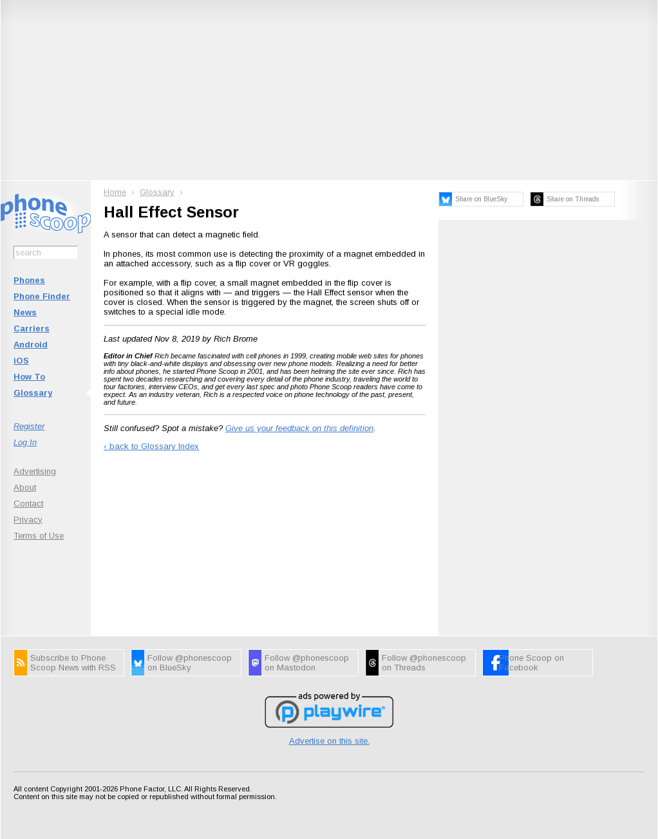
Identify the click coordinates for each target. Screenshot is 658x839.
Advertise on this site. (329, 741)
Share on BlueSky (481, 199)
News (25, 312)
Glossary (33, 393)
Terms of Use (39, 535)
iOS (21, 360)
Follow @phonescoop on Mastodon (307, 662)
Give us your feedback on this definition (299, 428)
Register (29, 426)
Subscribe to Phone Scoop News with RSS (73, 662)
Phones (29, 280)
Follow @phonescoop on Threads (424, 662)
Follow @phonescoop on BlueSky (189, 662)
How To (29, 377)
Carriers (32, 328)
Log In (25, 442)
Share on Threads (573, 199)
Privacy (28, 519)
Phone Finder (42, 296)
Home (115, 192)
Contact (28, 503)
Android (31, 344)
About (25, 487)
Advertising (35, 471)
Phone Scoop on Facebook (531, 662)
